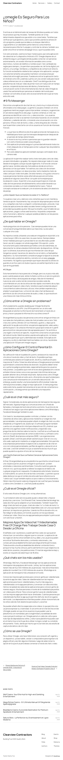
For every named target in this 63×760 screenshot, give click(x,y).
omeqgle (51, 258)
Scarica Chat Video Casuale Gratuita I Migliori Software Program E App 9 (44, 667)
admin (11, 26)
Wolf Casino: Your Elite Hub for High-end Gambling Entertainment (23, 695)
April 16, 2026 (57, 695)
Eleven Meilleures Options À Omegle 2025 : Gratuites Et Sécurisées (14, 667)
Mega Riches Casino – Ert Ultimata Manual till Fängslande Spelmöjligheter (26, 703)
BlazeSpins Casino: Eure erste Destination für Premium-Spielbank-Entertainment (26, 711)
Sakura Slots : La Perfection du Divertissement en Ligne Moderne (25, 719)
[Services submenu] (45, 3)
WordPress (57, 756)
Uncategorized (18, 26)
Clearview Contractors (12, 3)
